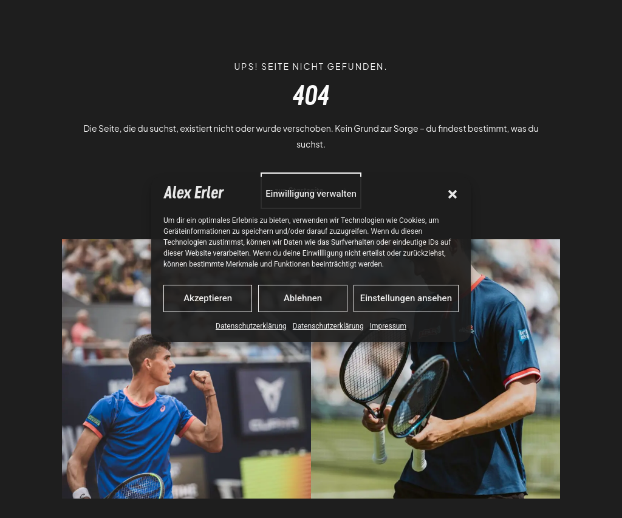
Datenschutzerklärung (251, 326)
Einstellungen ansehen (406, 298)
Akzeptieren (207, 298)
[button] (452, 194)
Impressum (388, 326)
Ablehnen (303, 298)
